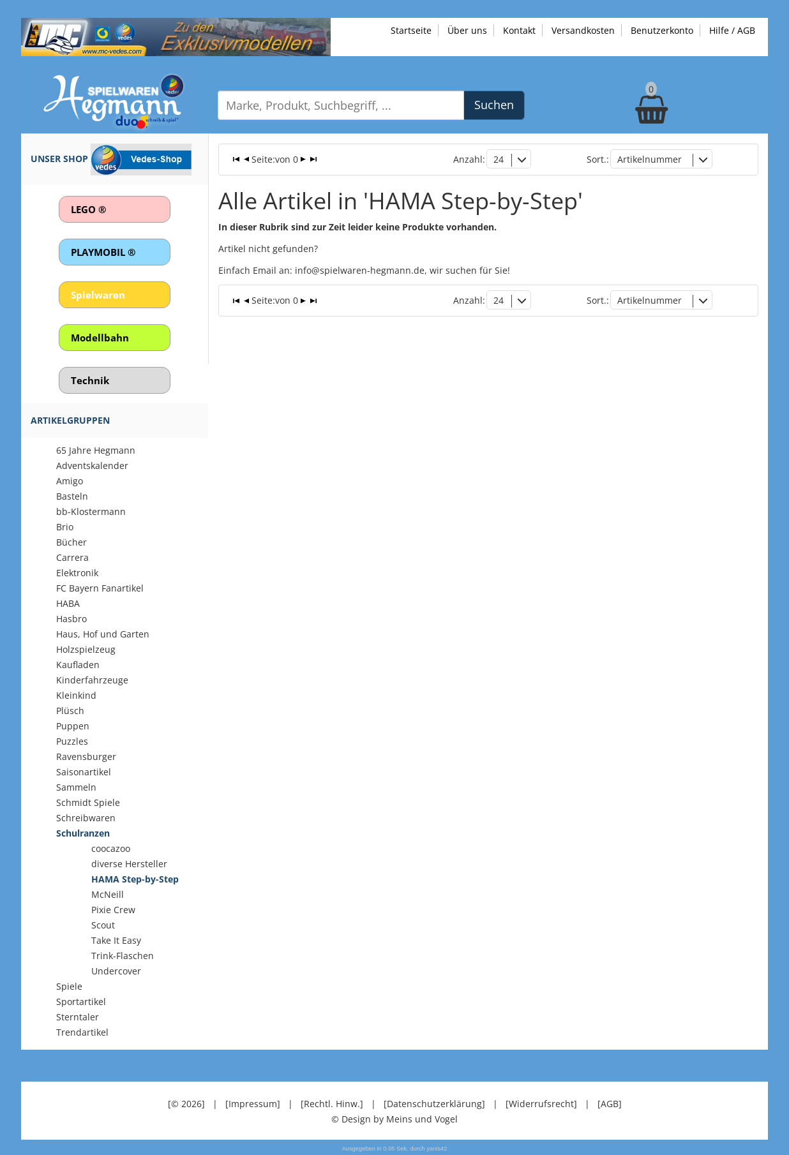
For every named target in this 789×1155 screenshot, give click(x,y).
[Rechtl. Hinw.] (332, 1104)
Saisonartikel (83, 772)
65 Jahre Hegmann (95, 450)
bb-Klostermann (91, 511)
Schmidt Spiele (88, 802)
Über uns (467, 30)
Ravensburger (86, 756)
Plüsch (70, 710)
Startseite (411, 30)
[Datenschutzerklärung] (434, 1104)
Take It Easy (116, 940)
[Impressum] (252, 1104)
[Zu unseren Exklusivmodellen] (176, 36)
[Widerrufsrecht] (541, 1104)
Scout (103, 925)
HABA (68, 603)
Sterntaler (77, 1017)
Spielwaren (98, 294)
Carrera (72, 557)
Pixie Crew (113, 910)
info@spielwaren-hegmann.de (360, 270)
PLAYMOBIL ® (103, 252)
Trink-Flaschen (122, 956)
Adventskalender (92, 465)
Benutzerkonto (662, 30)
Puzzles (72, 741)
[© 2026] (186, 1104)
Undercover (116, 971)
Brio (64, 527)
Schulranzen (83, 833)
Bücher (71, 542)
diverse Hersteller (129, 864)
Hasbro (71, 619)
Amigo (69, 481)
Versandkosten (583, 30)
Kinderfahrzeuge (92, 680)
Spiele (69, 986)
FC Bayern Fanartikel (100, 588)
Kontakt (519, 30)
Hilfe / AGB (732, 30)
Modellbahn (100, 337)
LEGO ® (88, 209)
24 (498, 159)
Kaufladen (78, 665)
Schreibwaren (86, 818)
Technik (90, 380)
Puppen (72, 726)
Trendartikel (82, 1032)
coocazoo (110, 848)
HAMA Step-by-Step (135, 879)
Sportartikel (81, 1001)
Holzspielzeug (86, 649)
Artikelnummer (649, 159)
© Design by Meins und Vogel (394, 1119)
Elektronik (77, 573)
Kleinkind (76, 695)
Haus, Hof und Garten (102, 634)
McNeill (107, 894)
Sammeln (76, 787)
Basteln (72, 496)
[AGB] (609, 1104)
